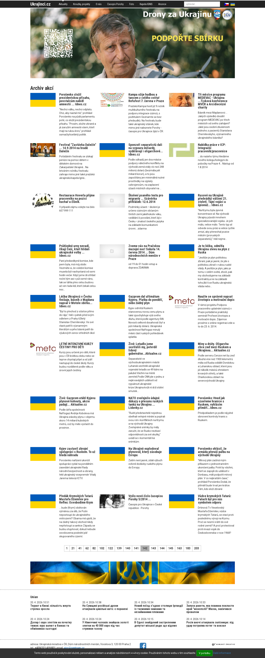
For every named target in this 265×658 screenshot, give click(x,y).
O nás (99, 4)
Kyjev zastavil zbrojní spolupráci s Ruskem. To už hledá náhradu (77, 452)
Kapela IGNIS (146, 4)
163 (179, 548)
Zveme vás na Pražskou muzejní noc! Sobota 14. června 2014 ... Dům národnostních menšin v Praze (144, 252)
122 (110, 548)
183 (188, 548)
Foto (131, 4)
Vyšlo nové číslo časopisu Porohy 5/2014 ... (145, 497)
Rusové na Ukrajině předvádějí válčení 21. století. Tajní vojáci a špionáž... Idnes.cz (212, 200)
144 (162, 548)
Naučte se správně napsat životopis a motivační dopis (216, 298)
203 (196, 548)
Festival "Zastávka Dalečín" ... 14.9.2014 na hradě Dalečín (77, 148)
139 (119, 548)
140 (127, 548)
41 (80, 548)
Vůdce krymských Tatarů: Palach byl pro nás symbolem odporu (214, 499)
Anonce (162, 4)
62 (87, 548)
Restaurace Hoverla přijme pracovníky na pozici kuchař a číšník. (77, 198)
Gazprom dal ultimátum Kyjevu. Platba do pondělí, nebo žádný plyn (145, 300)
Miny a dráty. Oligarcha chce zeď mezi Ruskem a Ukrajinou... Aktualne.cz (214, 347)
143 (153, 548)
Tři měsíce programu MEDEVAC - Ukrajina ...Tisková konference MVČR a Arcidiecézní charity (212, 101)
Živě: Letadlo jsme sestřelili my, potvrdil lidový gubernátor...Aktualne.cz (144, 348)
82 (94, 548)
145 (170, 548)
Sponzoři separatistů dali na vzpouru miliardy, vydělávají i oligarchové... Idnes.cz (145, 149)
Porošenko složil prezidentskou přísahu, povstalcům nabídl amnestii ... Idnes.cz (74, 99)
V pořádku (204, 653)
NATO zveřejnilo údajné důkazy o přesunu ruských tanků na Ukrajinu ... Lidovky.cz (145, 403)
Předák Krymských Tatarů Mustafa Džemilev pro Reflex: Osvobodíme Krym (76, 499)
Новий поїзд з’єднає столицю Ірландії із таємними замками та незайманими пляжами (158, 609)
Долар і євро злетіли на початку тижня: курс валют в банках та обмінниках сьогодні (51, 625)
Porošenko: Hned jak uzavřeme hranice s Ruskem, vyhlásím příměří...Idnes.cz (211, 403)
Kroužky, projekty (81, 4)
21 (73, 548)
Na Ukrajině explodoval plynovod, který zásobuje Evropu (145, 452)
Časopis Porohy (115, 4)
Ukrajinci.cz (40, 4)
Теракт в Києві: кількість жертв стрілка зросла (50, 607)
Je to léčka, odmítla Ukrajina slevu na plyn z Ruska (213, 249)
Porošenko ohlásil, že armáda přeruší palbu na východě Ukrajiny (214, 452)
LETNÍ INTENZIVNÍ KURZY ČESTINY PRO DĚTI (76, 345)
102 (101, 548)
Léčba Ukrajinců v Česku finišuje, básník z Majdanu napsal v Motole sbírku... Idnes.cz (76, 301)
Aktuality (63, 4)
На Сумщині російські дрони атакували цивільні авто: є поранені (105, 607)
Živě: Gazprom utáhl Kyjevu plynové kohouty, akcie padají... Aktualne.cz (77, 401)
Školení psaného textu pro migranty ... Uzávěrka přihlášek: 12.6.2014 (145, 198)
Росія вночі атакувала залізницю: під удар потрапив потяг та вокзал (210, 624)
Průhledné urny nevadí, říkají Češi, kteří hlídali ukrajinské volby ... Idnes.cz (74, 250)
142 (144, 548)
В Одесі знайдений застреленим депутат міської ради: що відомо (155, 624)
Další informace (222, 653)
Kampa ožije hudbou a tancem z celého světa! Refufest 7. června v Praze (146, 98)
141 (136, 548)
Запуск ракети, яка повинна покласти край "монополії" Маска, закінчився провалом (210, 609)
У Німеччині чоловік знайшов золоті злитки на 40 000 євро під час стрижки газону (105, 625)
